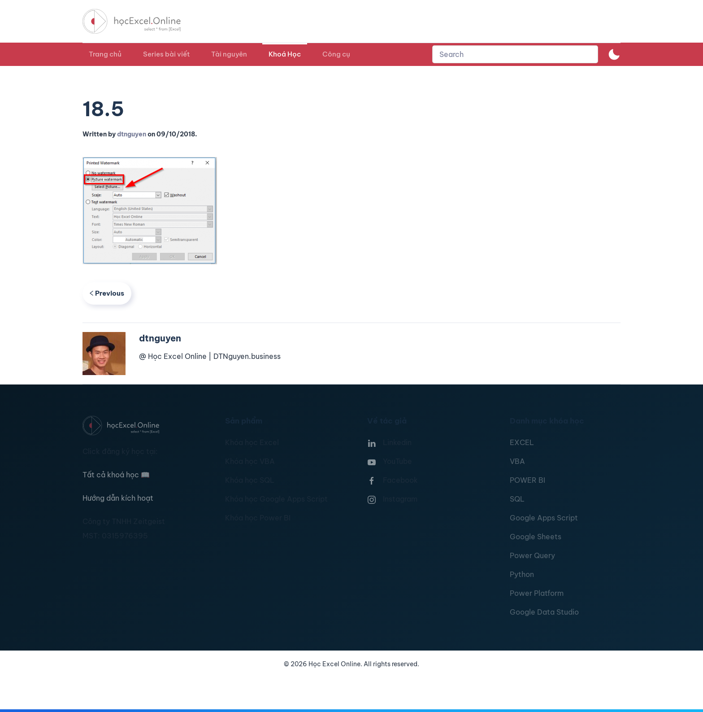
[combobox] (515, 54)
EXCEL (522, 442)
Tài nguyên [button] (229, 54)
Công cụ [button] (336, 54)
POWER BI (527, 480)
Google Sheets (535, 536)
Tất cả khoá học (116, 474)
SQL (517, 498)
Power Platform (537, 593)
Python (522, 574)
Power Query (532, 555)
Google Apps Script (544, 517)
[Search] (515, 54)
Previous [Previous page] (107, 293)
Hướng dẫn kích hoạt (117, 498)
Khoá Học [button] (285, 54)
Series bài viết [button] (166, 54)
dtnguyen (131, 134)
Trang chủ (105, 54)
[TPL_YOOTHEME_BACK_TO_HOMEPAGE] (139, 21)
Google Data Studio (544, 611)
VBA (517, 461)
